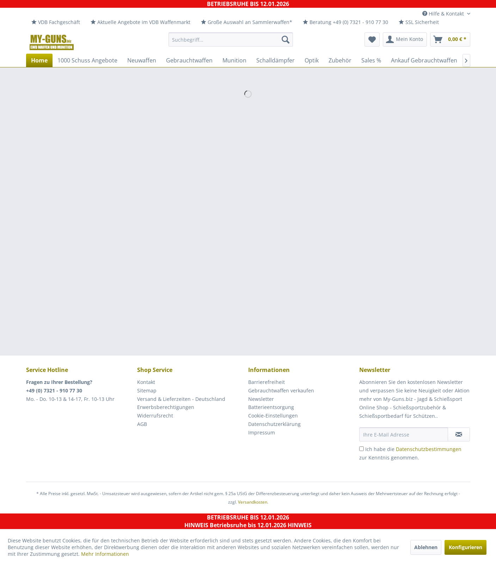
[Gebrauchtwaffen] (189, 60)
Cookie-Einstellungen (273, 415)
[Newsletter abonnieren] (459, 434)
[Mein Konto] (405, 39)
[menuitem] (55, 22)
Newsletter (261, 399)
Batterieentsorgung (271, 407)
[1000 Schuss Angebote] (87, 60)
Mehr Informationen (105, 554)
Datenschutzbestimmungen (428, 449)
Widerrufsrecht (155, 415)
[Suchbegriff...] (231, 39)
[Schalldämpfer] (275, 60)
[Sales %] (371, 60)
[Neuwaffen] (141, 60)
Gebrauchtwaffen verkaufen (281, 390)
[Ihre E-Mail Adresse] (403, 434)
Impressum (261, 432)
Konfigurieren (465, 547)
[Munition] (234, 60)
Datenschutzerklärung (274, 424)
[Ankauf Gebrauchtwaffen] (424, 60)
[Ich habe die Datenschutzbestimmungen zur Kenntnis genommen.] (361, 448)
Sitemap (147, 390)
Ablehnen (425, 547)
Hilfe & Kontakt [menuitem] (443, 13)
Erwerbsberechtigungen (165, 407)
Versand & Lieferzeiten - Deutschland (181, 399)
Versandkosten (252, 502)
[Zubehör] (340, 60)
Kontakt (146, 382)
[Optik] (312, 60)
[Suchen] (285, 39)
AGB (142, 424)
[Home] (39, 60)
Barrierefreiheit (266, 382)
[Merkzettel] (372, 39)
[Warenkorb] (450, 39)
